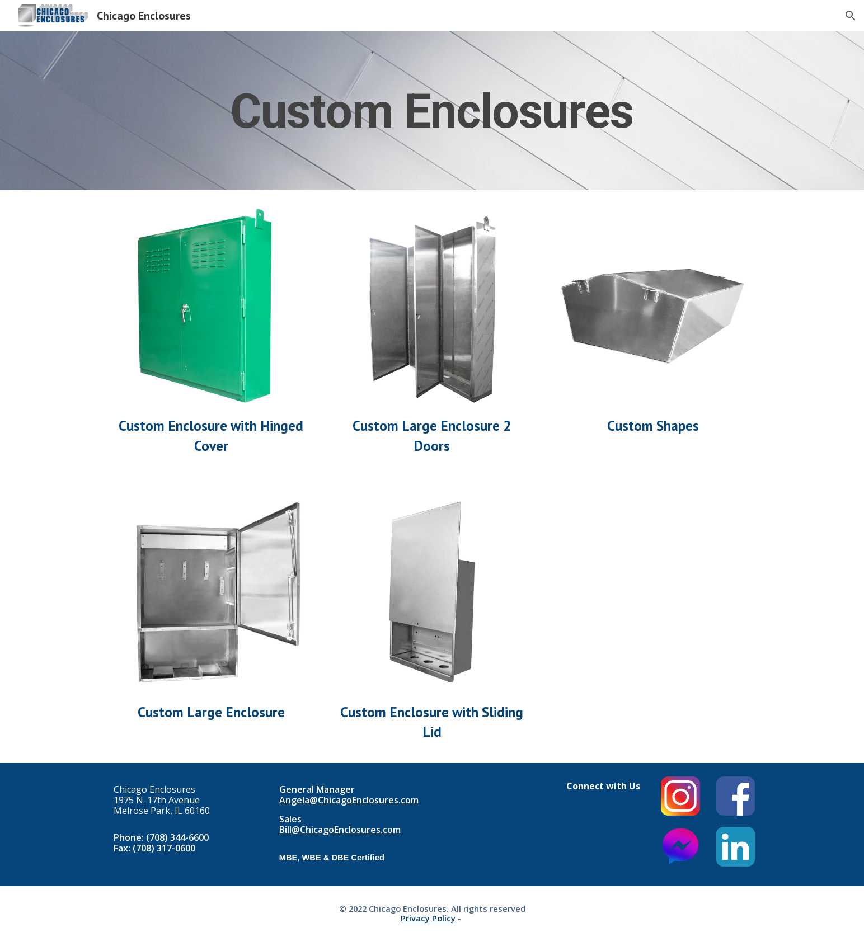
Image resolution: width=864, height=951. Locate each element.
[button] (850, 15)
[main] (432, 111)
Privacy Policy (428, 918)
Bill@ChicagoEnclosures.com (340, 829)
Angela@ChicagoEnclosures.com (349, 800)
